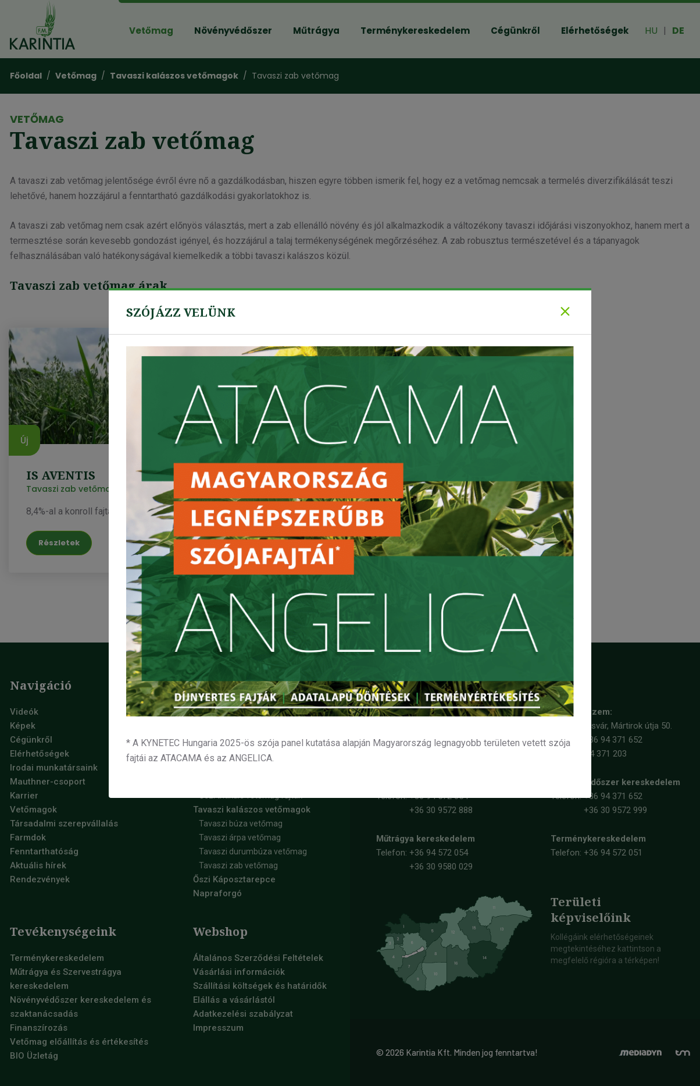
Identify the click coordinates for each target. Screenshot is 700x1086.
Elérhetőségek (39, 753)
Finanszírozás (38, 1028)
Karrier (24, 795)
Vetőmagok (33, 809)
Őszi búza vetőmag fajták (246, 767)
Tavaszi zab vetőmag (238, 865)
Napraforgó (217, 893)
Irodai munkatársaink (54, 767)
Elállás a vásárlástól (234, 1000)
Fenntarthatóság (44, 851)
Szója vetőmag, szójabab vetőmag (263, 712)
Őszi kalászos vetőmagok (245, 726)
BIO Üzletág (34, 1055)
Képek (22, 726)
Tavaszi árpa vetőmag (240, 837)
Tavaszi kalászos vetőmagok (251, 809)
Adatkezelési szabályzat (243, 1014)
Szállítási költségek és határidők (260, 986)
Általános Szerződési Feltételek (258, 958)
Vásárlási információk (239, 972)
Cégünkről (31, 739)
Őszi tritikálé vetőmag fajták (250, 795)
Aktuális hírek (38, 865)
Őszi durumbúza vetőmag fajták (258, 781)
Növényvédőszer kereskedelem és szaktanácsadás (80, 1007)
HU (651, 30)
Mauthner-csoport (47, 781)
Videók (24, 712)
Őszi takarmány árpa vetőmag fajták (266, 739)
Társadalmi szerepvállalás (64, 823)
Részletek (59, 542)
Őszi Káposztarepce (234, 879)
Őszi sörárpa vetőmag (239, 753)
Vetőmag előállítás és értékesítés (79, 1042)
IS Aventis (60, 475)
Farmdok (28, 837)
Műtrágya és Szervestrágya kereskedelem (66, 979)
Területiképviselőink (591, 909)
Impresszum (218, 1028)
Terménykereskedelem (57, 958)
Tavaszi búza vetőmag (241, 823)
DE (678, 30)
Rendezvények (40, 879)
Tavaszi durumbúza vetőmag (253, 851)
